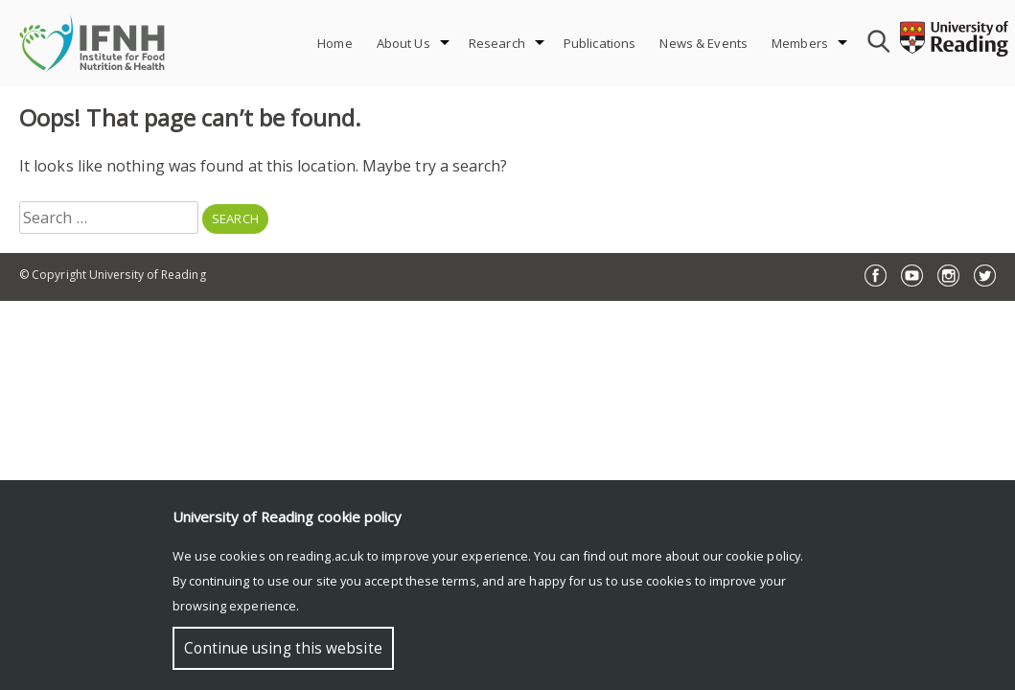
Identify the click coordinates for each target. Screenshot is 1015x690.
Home (335, 43)
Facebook (876, 275)
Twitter (985, 275)
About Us (403, 43)
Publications (600, 43)
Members (800, 43)
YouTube (912, 275)
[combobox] (876, 43)
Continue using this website (283, 648)
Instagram (948, 275)
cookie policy (763, 555)
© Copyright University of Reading (112, 274)
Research (497, 43)
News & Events (703, 43)
